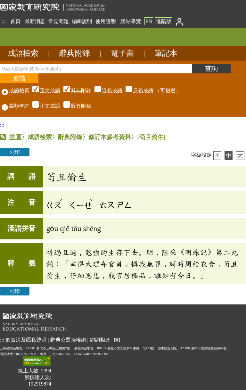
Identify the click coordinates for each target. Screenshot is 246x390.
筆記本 (165, 53)
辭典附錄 (74, 53)
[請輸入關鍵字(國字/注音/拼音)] (96, 68)
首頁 (15, 21)
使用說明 (105, 21)
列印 (15, 152)
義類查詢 (15, 106)
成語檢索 (23, 53)
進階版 (163, 21)
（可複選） (106, 90)
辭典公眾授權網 (68, 339)
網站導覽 (130, 21)
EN (148, 21)
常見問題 (58, 21)
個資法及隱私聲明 (25, 339)
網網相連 (100, 339)
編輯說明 (82, 21)
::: (4, 21)
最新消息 (35, 21)
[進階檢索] (19, 78)
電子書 (122, 53)
